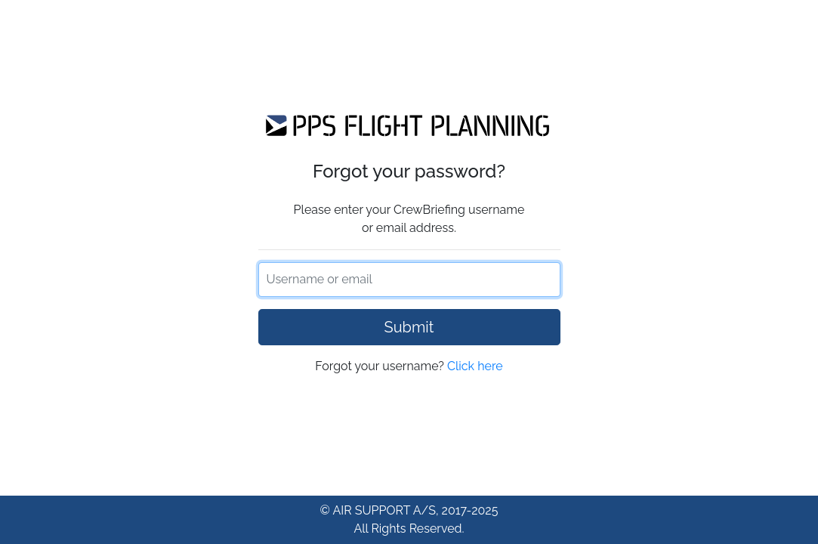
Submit (409, 327)
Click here (475, 366)
